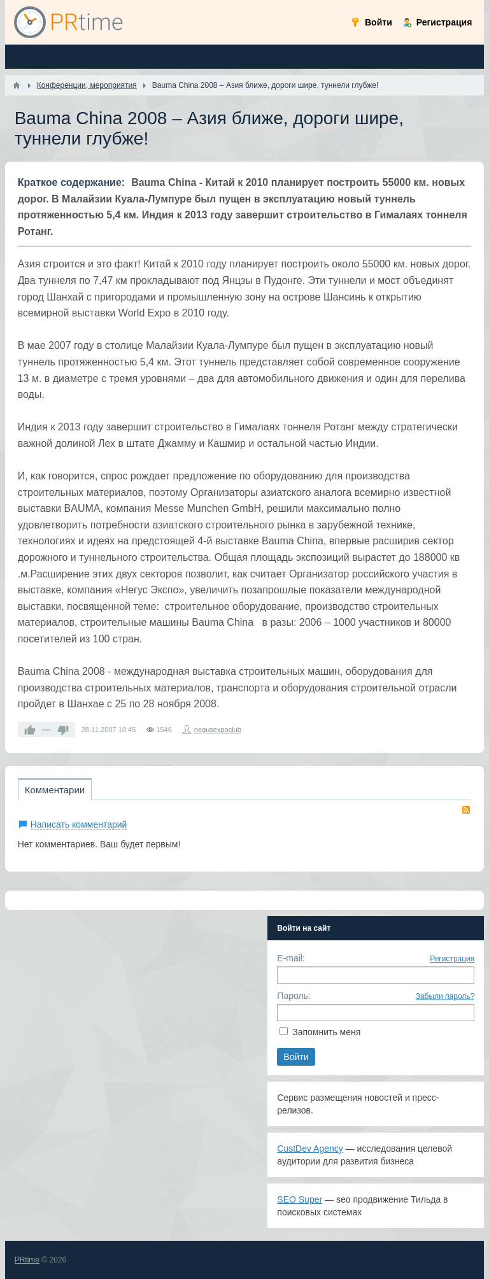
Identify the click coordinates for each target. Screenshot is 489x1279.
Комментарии (55, 789)
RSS (466, 809)
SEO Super (299, 1199)
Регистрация (452, 958)
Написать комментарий (79, 824)
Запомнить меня (326, 1032)
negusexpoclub (217, 729)
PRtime (27, 1259)
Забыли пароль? (445, 996)
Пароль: (293, 996)
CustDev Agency (310, 1148)
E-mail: (291, 958)
